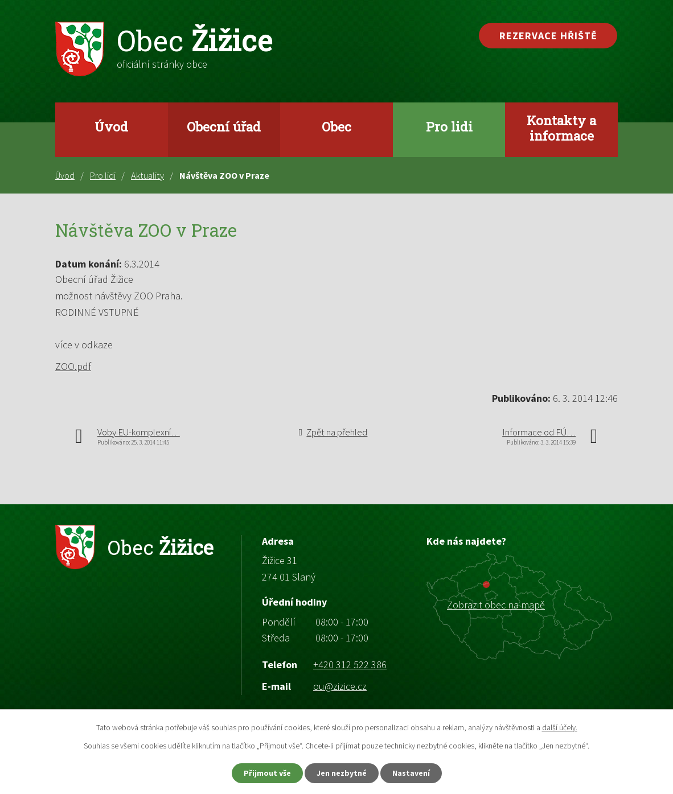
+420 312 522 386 (350, 664)
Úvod (111, 126)
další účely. (559, 727)
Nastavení (411, 773)
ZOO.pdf (73, 366)
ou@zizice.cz (340, 686)
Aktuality (147, 175)
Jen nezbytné (342, 773)
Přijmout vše (267, 773)
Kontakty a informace (561, 128)
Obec (336, 126)
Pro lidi (449, 126)
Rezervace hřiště (548, 35)
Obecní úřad (224, 126)
